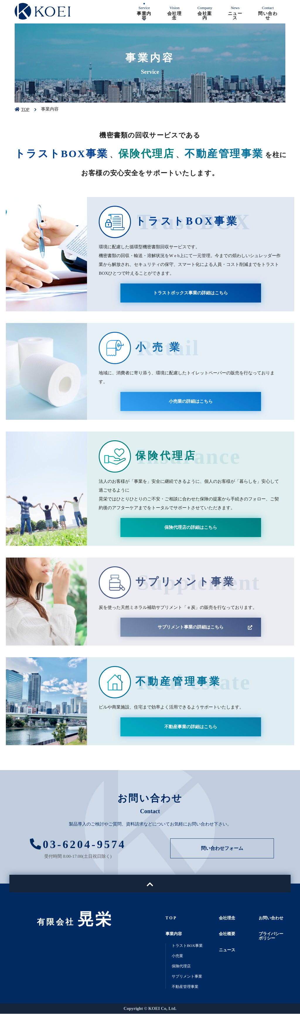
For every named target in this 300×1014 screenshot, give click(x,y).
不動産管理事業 (187, 986)
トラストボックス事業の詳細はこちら (190, 293)
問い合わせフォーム (222, 849)
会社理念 (227, 918)
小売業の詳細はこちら (191, 401)
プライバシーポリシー (272, 936)
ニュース (227, 950)
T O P (171, 918)
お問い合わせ (272, 918)
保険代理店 (183, 966)
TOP (25, 109)
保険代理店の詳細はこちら (190, 527)
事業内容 (174, 934)
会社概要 (227, 934)
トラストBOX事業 (189, 945)
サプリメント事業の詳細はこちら (191, 627)
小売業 (178, 956)
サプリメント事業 (189, 976)
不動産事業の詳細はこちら (190, 726)
